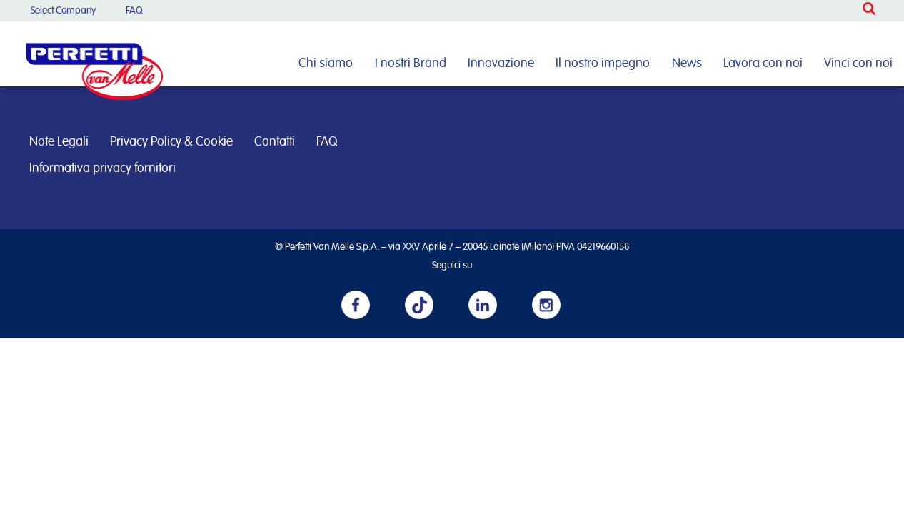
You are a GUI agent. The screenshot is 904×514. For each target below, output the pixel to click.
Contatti (274, 142)
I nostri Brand (410, 63)
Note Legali (59, 142)
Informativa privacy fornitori (102, 168)
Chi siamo (325, 63)
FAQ (134, 11)
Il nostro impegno (603, 63)
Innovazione (501, 63)
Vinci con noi (858, 63)
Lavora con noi (763, 63)
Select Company (63, 11)
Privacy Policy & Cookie (171, 142)
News (687, 63)
